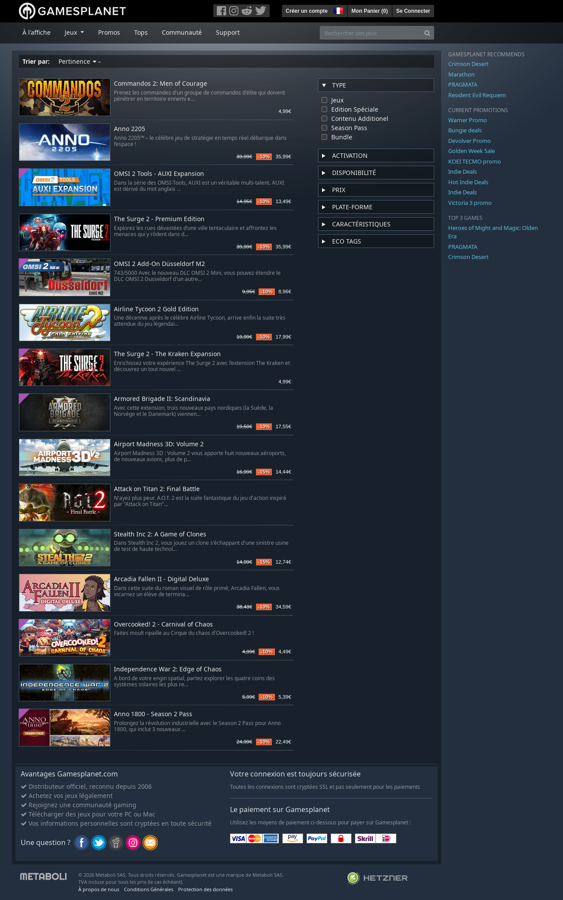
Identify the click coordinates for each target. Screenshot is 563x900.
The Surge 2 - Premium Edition (159, 219)
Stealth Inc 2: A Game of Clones (160, 534)
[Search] (427, 33)
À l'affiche (36, 32)
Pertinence (79, 61)
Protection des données (205, 889)
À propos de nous (98, 889)
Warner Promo (467, 120)
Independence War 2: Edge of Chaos (168, 669)
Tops (141, 32)
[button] (337, 9)
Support (228, 32)
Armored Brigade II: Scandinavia (162, 399)
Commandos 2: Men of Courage (160, 83)
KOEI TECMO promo (474, 161)
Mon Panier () (369, 11)
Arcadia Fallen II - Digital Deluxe (161, 579)
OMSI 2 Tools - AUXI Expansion (159, 174)
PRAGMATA (462, 84)
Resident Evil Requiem (477, 95)
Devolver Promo (469, 141)
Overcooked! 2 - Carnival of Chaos (163, 624)
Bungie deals (465, 130)
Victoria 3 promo (470, 203)
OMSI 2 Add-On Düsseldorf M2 (159, 264)
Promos (109, 32)
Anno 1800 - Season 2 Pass (153, 714)
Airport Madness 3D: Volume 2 (159, 444)
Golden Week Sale (471, 151)
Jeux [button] (72, 32)
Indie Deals (462, 171)
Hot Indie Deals (468, 182)
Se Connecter (413, 11)
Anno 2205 (129, 129)
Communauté (182, 32)
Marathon (461, 74)
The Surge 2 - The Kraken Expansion (167, 354)
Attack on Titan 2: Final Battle (157, 489)
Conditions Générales (148, 889)
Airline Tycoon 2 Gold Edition (156, 309)
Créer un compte (307, 11)
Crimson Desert (468, 64)
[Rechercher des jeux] (370, 33)
